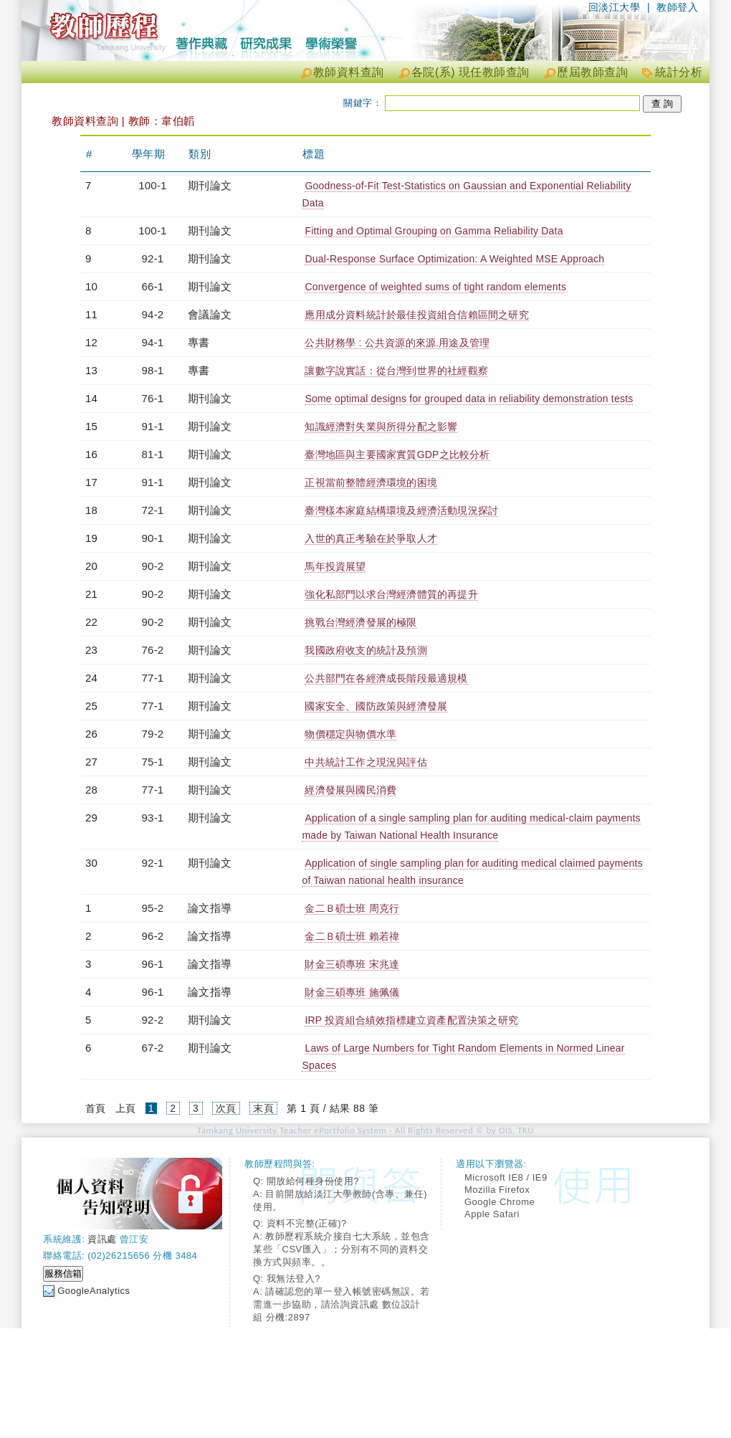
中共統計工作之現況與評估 (365, 762)
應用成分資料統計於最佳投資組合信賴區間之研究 (416, 314)
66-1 (153, 286)
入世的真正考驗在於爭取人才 (371, 538)
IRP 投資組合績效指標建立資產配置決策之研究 (411, 1020)
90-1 (153, 538)
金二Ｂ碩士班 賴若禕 (352, 936)
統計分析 (678, 72)
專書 (198, 342)
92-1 (153, 258)
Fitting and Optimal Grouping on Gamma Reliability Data (434, 231)
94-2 (153, 314)
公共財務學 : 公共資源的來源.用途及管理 (397, 342)
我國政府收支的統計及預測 (365, 650)
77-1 (153, 678)
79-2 (153, 734)
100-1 (152, 185)
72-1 (153, 510)
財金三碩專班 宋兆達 (352, 964)
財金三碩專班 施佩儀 (352, 992)
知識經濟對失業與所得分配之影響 (381, 426)
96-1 (153, 964)
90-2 (153, 566)
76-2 (153, 650)
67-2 (153, 1048)
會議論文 (209, 314)
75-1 (153, 762)
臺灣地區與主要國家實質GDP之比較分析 (397, 454)
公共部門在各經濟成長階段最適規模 (386, 678)
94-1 (153, 342)
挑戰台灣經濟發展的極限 (360, 622)
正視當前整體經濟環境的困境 (371, 482)
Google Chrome (499, 1201)
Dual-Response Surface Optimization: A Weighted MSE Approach (454, 259)
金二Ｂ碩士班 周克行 (352, 908)
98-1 (153, 370)
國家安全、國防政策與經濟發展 (376, 706)
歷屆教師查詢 (592, 72)
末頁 (263, 1108)
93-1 (153, 817)
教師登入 (677, 7)
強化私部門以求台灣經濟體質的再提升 (391, 594)
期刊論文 (209, 185)
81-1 (153, 454)
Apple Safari (492, 1214)
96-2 (153, 936)
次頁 (226, 1108)
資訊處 (102, 1239)
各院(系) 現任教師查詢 (470, 72)
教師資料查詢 (348, 72)
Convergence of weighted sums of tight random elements (435, 286)
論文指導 (209, 908)
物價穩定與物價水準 (350, 734)
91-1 (153, 426)
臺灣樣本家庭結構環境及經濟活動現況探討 (401, 510)
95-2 (153, 908)
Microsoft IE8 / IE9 (506, 1177)
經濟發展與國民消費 (350, 790)
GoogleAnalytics (93, 1290)
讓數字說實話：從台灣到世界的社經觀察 (396, 370)
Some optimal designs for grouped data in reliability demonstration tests (469, 398)
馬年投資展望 (335, 566)
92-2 (153, 1020)
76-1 (153, 398)
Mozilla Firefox (497, 1189)
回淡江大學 (614, 7)
